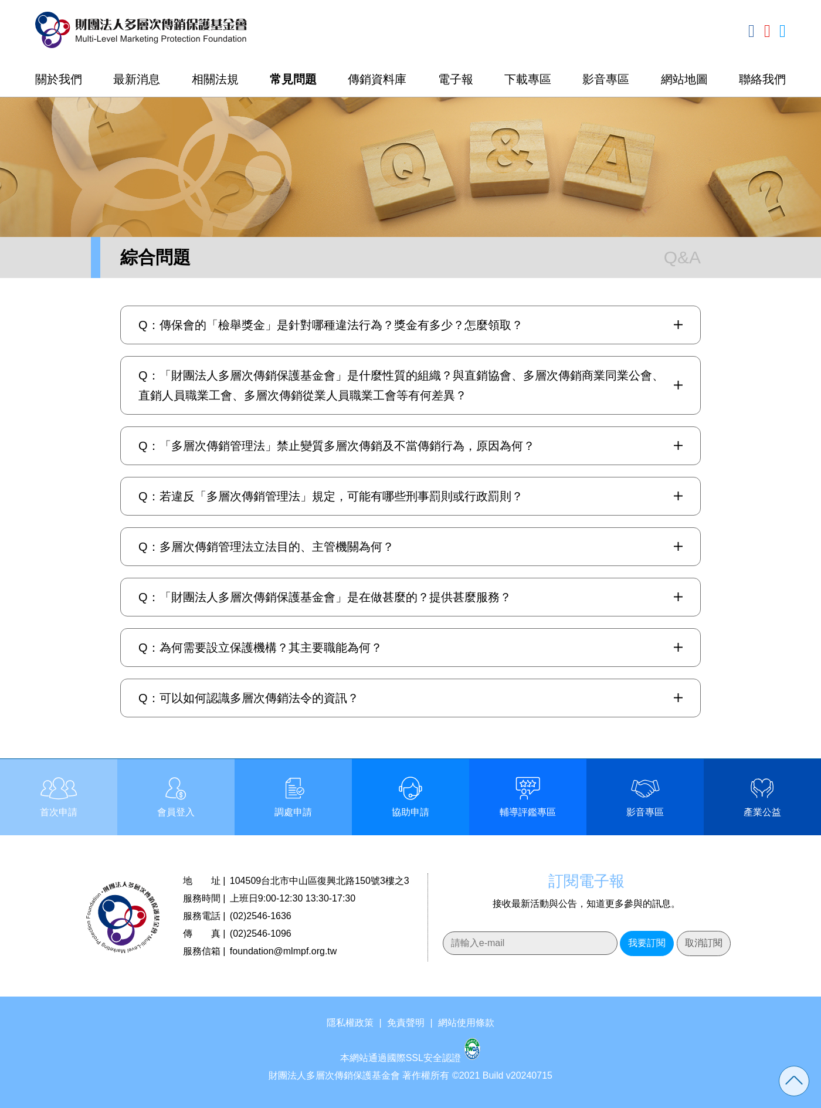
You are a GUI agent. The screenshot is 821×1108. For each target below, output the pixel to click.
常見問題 (293, 79)
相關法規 (215, 79)
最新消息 (136, 79)
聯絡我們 (762, 79)
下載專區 (527, 79)
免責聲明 (406, 1023)
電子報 (455, 79)
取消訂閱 (703, 943)
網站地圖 (684, 79)
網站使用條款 (466, 1023)
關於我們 (58, 79)
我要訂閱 (647, 943)
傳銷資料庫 (377, 79)
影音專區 (605, 79)
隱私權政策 (350, 1023)
